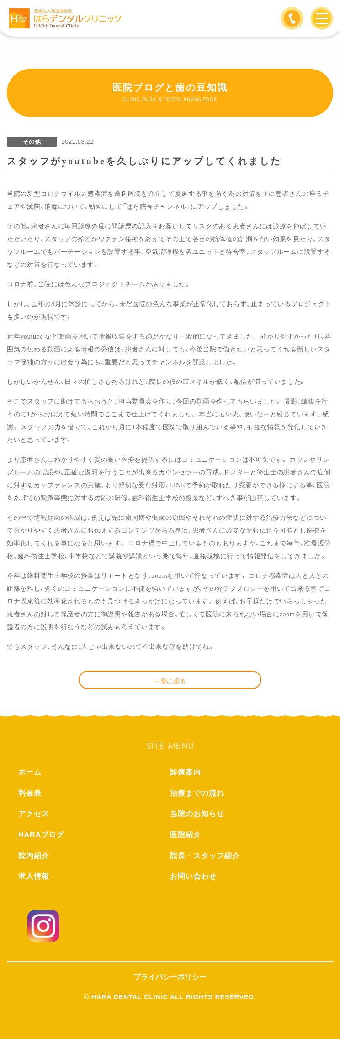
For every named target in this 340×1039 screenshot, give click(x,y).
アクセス (33, 814)
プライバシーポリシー (170, 977)
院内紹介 (33, 856)
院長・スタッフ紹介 (205, 856)
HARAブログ (41, 835)
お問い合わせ (193, 876)
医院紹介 (185, 835)
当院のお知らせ (197, 814)
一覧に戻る (170, 681)
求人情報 (33, 876)
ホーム (30, 772)
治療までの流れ (197, 793)
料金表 (30, 793)
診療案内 (185, 772)
